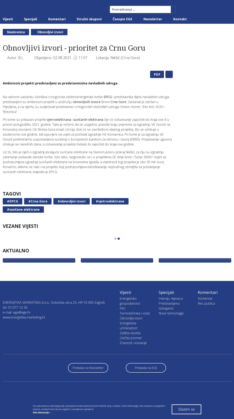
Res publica (206, 303)
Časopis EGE (122, 19)
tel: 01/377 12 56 (15, 307)
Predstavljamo (169, 303)
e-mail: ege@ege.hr (17, 312)
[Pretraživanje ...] (140, 9)
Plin (122, 308)
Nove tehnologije (171, 313)
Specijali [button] (30, 19)
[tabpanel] (117, 233)
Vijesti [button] (8, 19)
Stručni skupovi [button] (89, 19)
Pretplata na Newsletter (88, 368)
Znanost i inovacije (133, 343)
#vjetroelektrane (110, 201)
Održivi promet (131, 338)
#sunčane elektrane (23, 209)
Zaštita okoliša (130, 333)
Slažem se (186, 409)
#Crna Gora (37, 201)
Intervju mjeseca (171, 298)
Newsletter (152, 19)
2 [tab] (119, 239)
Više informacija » (41, 412)
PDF (157, 74)
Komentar (205, 298)
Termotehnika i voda (135, 313)
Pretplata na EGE (146, 368)
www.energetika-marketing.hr (24, 317)
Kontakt (180, 19)
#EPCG (12, 201)
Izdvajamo (166, 308)
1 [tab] (115, 239)
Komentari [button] (57, 19)
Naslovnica (16, 32)
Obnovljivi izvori (50, 32)
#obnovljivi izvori (72, 201)
